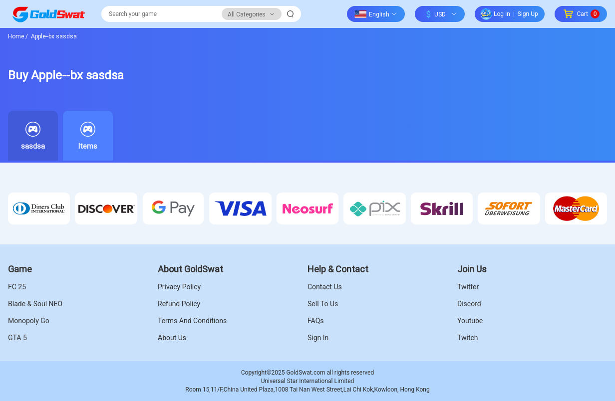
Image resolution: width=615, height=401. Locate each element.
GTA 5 (17, 337)
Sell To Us (323, 303)
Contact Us (325, 286)
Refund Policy (179, 303)
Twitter (468, 286)
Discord (469, 303)
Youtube (470, 320)
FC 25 (17, 286)
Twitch (467, 337)
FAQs (316, 320)
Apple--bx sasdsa (53, 36)
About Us (172, 337)
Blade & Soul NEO (35, 303)
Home (18, 36)
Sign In (318, 337)
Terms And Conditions (192, 320)
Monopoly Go (28, 320)
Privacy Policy (179, 286)
